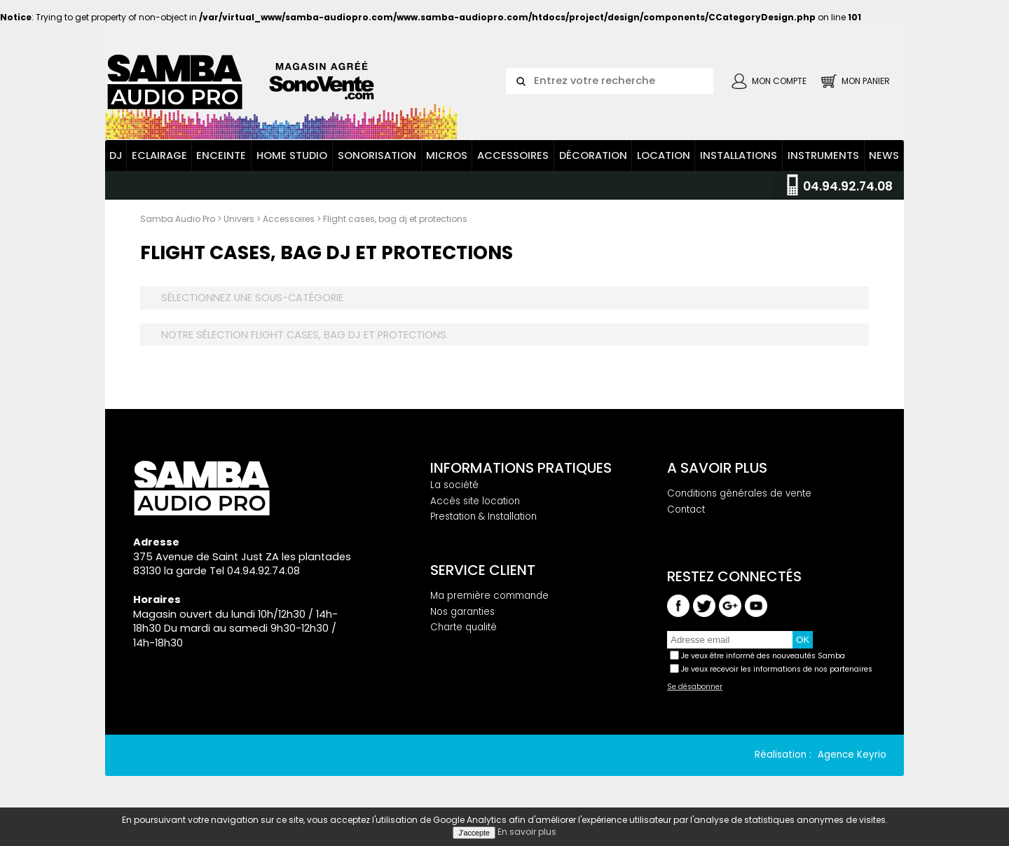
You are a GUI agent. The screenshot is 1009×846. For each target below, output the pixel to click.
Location (663, 155)
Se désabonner (694, 687)
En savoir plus (526, 832)
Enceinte (221, 155)
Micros (446, 155)
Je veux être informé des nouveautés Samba (763, 656)
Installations (738, 155)
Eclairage (159, 155)
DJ (116, 155)
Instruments (823, 155)
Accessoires (513, 155)
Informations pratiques (521, 468)
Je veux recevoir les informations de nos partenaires (776, 669)
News (884, 155)
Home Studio (291, 155)
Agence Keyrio (852, 754)
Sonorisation (377, 155)
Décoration (593, 155)
